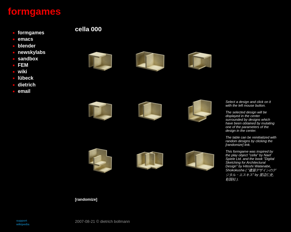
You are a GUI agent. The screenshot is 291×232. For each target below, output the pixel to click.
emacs (25, 39)
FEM (23, 65)
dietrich (27, 84)
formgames (34, 11)
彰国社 (231, 179)
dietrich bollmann (115, 221)
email (24, 91)
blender (27, 45)
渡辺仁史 (266, 175)
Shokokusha (236, 170)
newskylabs (31, 52)
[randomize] (234, 144)
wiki (22, 71)
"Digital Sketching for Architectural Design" (250, 162)
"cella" (254, 155)
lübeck (25, 78)
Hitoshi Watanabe (256, 166)
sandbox (28, 58)
